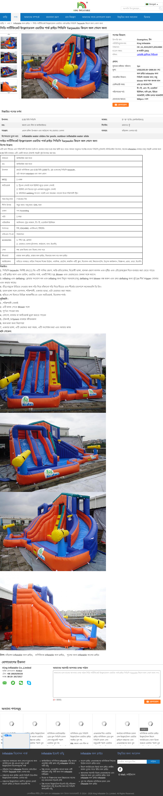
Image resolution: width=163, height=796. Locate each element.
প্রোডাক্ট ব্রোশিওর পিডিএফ (147, 54)
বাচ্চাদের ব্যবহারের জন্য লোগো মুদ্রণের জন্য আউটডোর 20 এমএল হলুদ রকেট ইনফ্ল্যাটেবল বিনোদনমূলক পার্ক (19, 763)
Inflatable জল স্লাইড (21, 23)
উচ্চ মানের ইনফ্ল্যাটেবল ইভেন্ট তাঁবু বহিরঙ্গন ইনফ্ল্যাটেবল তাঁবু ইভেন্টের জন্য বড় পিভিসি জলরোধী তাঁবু (58, 786)
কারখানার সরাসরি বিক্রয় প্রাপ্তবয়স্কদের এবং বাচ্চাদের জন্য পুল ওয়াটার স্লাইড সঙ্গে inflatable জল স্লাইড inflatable (97, 775)
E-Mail (122, 774)
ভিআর (147, 17)
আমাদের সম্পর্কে (31, 17)
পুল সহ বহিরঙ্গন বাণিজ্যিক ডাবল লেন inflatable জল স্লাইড (95, 782)
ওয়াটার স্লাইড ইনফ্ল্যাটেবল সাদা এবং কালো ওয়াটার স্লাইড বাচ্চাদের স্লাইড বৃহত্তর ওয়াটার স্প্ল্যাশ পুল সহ (34, 740)
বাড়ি (5, 17)
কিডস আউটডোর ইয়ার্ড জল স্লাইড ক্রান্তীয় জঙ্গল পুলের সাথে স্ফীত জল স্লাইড (97, 768)
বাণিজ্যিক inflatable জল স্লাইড (49, 655)
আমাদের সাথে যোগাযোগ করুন (96, 17)
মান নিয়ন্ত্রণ (70, 17)
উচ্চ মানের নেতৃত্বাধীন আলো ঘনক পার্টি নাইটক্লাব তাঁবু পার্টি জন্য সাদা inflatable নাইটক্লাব (57, 771)
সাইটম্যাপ (130, 774)
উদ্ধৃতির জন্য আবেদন (127, 17)
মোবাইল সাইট (123, 778)
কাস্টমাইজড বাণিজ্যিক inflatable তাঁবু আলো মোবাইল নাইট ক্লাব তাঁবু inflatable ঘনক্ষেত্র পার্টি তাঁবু (59, 763)
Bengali (153, 4)
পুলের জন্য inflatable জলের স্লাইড (83, 655)
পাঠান (153, 761)
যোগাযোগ (122, 105)
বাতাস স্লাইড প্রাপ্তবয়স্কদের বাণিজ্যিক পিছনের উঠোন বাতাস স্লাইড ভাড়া (98, 762)
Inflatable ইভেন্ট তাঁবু (52, 753)
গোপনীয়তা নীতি (33, 793)
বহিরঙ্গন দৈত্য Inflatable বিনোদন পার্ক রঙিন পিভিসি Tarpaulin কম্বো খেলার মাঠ (19, 770)
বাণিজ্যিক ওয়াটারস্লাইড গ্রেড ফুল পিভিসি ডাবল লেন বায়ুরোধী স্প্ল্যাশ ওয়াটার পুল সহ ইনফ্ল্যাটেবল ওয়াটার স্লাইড (57, 740)
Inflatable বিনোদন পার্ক (14, 753)
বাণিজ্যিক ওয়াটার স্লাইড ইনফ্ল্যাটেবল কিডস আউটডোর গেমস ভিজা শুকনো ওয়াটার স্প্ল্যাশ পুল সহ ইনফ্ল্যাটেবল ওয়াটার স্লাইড (150, 741)
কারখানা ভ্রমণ (52, 17)
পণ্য (15, 17)
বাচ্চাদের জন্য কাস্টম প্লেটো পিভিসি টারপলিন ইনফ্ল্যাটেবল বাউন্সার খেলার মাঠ (19, 776)
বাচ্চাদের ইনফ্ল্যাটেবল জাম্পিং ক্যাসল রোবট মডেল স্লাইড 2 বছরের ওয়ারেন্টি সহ (19, 782)
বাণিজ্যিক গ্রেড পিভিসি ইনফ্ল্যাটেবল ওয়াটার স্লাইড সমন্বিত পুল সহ (80, 736)
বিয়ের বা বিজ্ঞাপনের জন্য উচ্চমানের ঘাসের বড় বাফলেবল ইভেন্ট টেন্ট (58, 779)
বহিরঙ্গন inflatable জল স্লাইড (18, 655)
